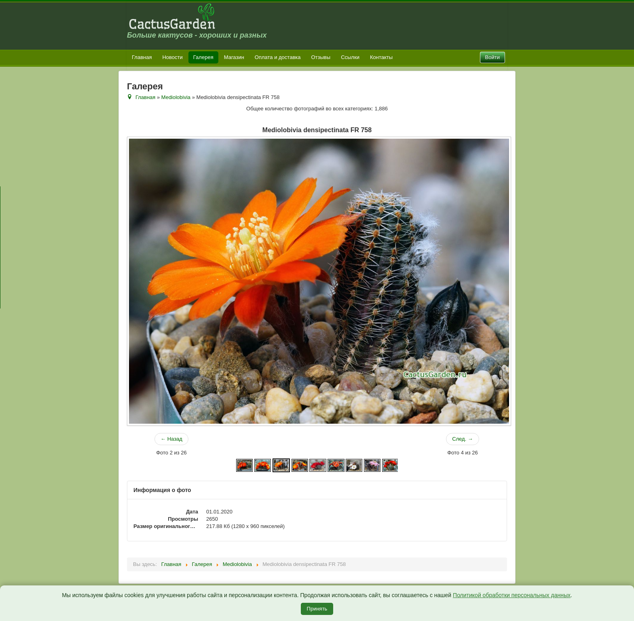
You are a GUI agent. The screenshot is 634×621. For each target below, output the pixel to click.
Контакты (381, 57)
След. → (462, 439)
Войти (492, 57)
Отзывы (321, 57)
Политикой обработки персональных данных (512, 595)
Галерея (203, 57)
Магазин (234, 57)
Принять (317, 609)
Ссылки (350, 57)
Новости (172, 57)
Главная (142, 57)
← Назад (171, 439)
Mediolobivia (175, 97)
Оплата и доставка (278, 57)
